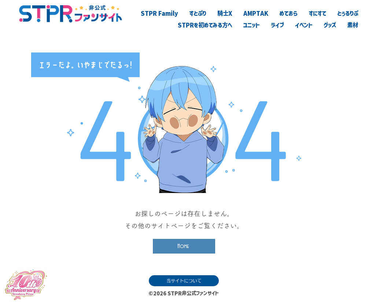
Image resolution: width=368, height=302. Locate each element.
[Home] (184, 246)
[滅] (325, 291)
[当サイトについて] (184, 280)
